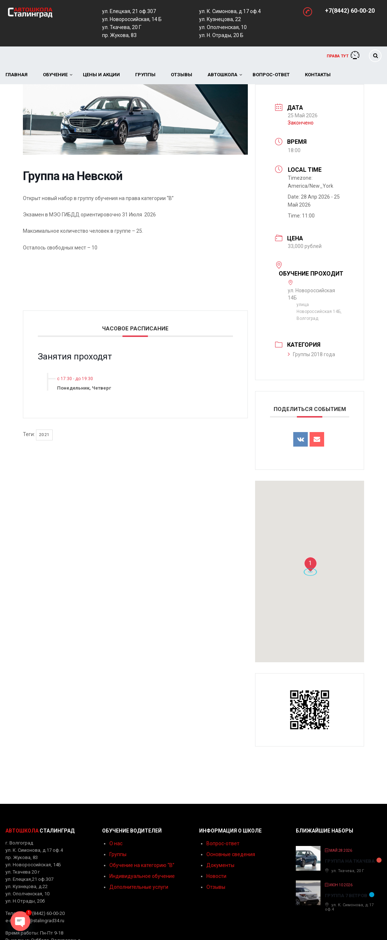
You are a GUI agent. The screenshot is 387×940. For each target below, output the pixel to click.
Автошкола (222, 74)
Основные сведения (230, 854)
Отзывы (181, 74)
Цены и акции (101, 74)
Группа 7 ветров (346, 895)
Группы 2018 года (311, 354)
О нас (115, 843)
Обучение (55, 74)
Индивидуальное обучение (142, 876)
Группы (145, 74)
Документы (220, 865)
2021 (44, 434)
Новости (216, 876)
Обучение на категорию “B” (141, 865)
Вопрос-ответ (271, 74)
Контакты (318, 74)
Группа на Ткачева (350, 861)
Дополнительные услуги (138, 887)
